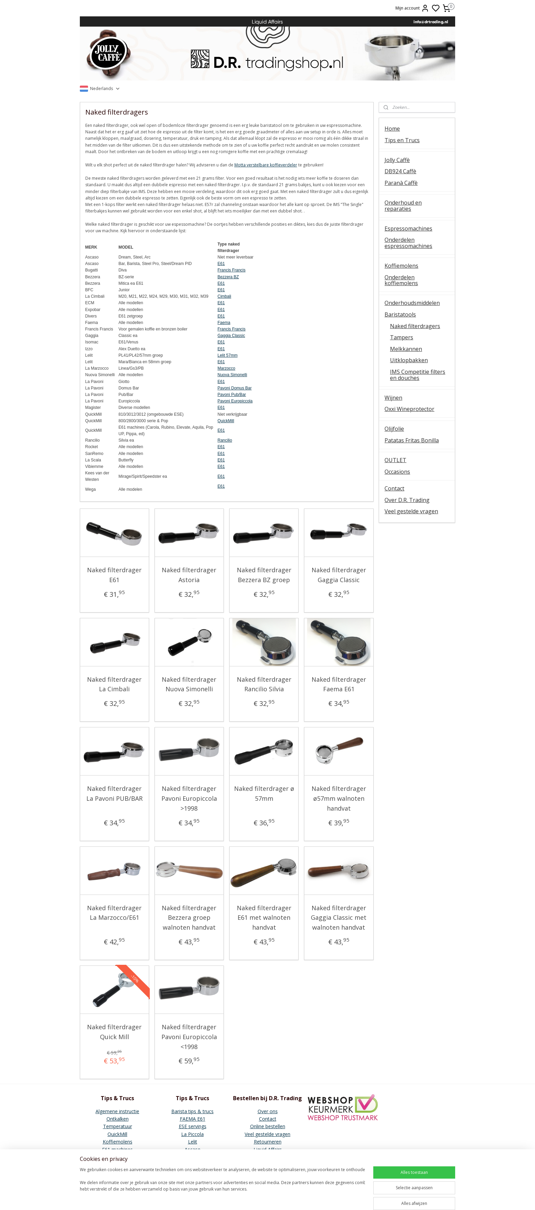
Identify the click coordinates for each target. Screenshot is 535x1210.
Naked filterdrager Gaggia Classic (339, 575)
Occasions (397, 471)
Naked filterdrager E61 (114, 575)
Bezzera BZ (228, 277)
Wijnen (393, 397)
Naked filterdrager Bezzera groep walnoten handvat (189, 918)
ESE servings (192, 1126)
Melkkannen (406, 349)
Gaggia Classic (231, 335)
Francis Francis (232, 270)
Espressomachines (408, 228)
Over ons (268, 1111)
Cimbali (224, 296)
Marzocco (226, 368)
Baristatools (400, 314)
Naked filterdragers (415, 326)
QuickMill (226, 420)
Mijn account (412, 8)
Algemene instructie (117, 1111)
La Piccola (192, 1134)
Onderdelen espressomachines (408, 243)
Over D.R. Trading (407, 500)
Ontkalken (117, 1119)
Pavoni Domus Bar (235, 388)
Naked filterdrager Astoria (189, 575)
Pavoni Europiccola (235, 401)
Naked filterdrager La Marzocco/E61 (114, 913)
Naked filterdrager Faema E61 (339, 684)
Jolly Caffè (397, 160)
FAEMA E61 (192, 1119)
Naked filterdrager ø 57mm (264, 793)
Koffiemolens (401, 265)
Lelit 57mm (228, 355)
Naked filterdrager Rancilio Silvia (264, 684)
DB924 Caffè (400, 171)
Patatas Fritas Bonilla (412, 440)
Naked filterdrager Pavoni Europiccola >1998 (189, 798)
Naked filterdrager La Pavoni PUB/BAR (114, 793)
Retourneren (267, 1141)
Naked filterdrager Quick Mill (114, 1032)
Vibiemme (117, 1157)
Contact (394, 488)
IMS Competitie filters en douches (417, 375)
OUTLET (395, 460)
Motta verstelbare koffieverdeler (265, 165)
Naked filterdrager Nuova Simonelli (189, 684)
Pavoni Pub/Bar (232, 394)
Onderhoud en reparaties (403, 205)
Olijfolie (394, 428)
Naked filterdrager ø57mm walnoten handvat (339, 798)
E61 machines (117, 1149)
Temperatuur (117, 1126)
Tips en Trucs (402, 140)
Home (392, 128)
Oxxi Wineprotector (409, 409)
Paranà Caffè (401, 183)
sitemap (301, 1197)
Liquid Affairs (268, 1149)
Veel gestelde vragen (411, 511)
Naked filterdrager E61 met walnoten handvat (264, 918)
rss (315, 1197)
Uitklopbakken (409, 360)
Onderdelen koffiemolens (401, 280)
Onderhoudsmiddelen (412, 303)
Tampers (401, 337)
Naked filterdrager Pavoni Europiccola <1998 (189, 1037)
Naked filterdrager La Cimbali (114, 684)
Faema (224, 322)
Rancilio (225, 440)
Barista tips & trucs (192, 1111)
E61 (221, 263)
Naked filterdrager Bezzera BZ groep (264, 575)
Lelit (192, 1141)
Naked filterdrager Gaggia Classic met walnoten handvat (339, 918)
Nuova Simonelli (232, 374)
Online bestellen (267, 1126)
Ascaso (193, 1149)
